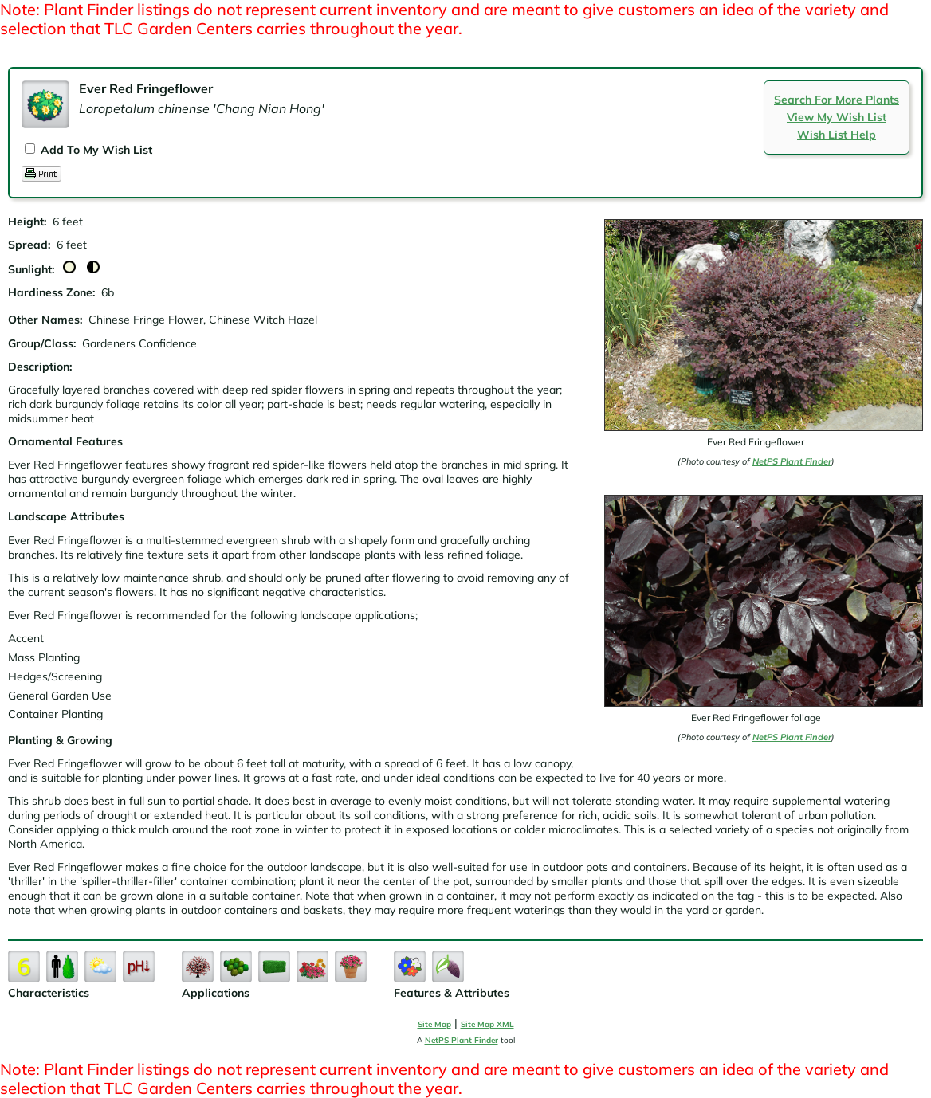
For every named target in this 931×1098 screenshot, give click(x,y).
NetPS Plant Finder (791, 461)
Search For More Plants (836, 99)
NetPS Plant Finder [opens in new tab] (461, 1040)
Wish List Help (836, 134)
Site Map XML (487, 1024)
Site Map (434, 1024)
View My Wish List (836, 117)
